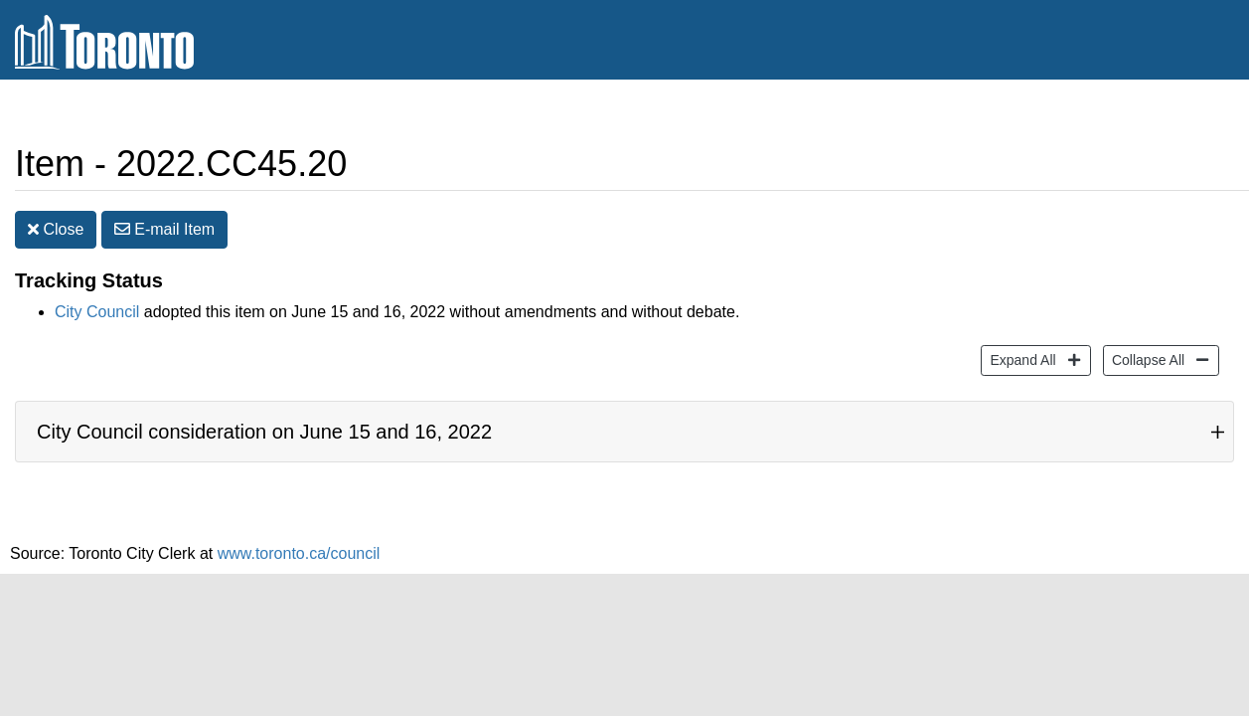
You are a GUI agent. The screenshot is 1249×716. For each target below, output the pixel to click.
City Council (97, 315)
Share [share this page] (1035, 166)
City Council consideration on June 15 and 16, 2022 (264, 436)
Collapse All (1145, 362)
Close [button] (55, 233)
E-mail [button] (164, 233)
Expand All (1020, 362)
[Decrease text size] (1233, 166)
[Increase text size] (1195, 166)
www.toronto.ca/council (299, 557)
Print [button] (1134, 167)
